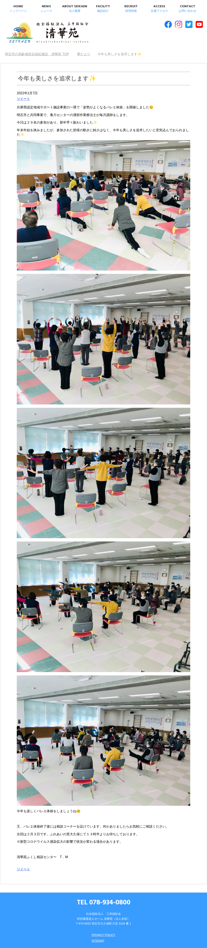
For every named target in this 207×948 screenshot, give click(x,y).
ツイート (23, 98)
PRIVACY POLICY (103, 935)
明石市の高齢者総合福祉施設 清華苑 (47, 33)
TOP (37, 54)
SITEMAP (97, 940)
